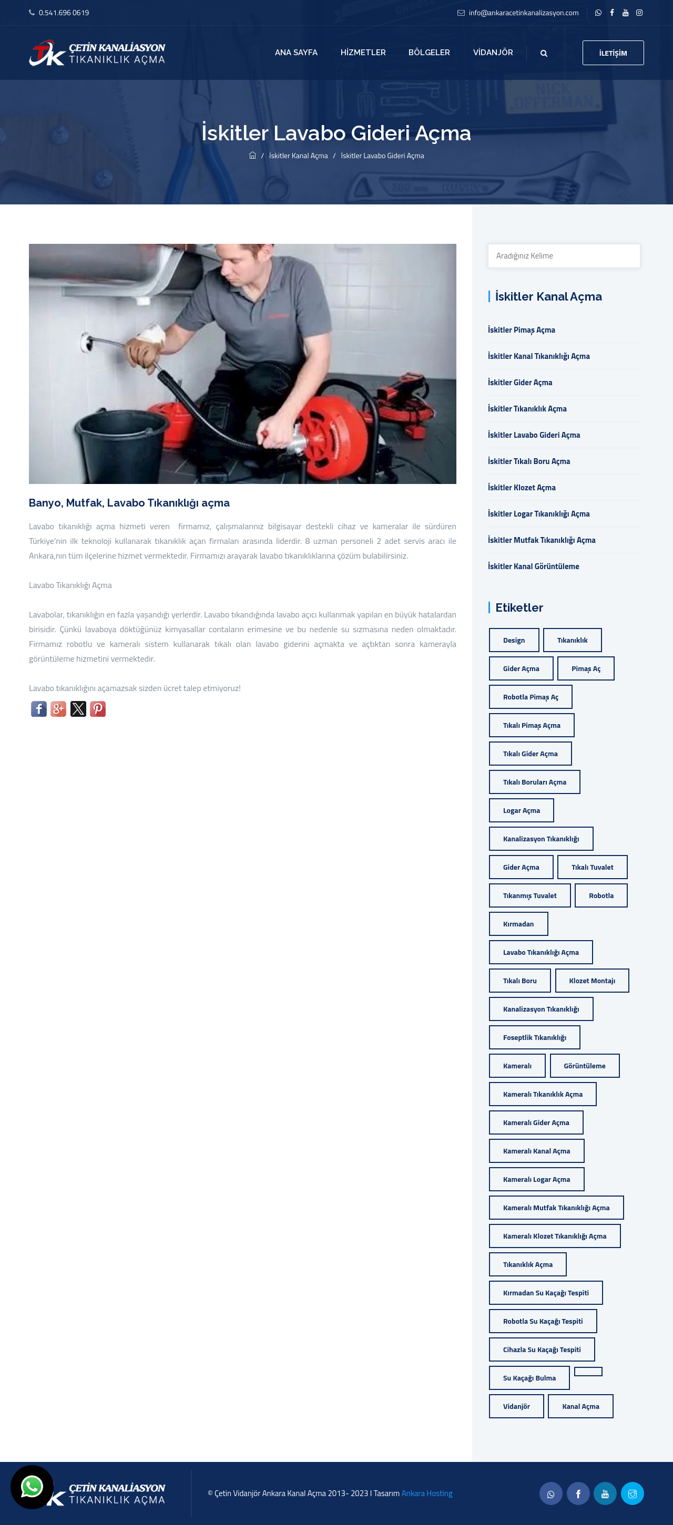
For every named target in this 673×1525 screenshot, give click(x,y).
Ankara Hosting (427, 1493)
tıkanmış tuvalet (530, 895)
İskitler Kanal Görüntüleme (533, 566)
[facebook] (612, 12)
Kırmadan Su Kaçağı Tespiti (546, 1292)
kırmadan (518, 923)
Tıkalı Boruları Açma (534, 781)
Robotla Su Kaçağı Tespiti (543, 1320)
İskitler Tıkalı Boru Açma (529, 461)
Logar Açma (521, 810)
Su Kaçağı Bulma (529, 1377)
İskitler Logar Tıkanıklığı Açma (539, 514)
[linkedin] (598, 12)
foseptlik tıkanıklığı (534, 1037)
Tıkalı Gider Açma (530, 753)
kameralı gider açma (536, 1122)
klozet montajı (592, 980)
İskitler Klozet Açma (522, 487)
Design (514, 639)
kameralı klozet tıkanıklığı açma (555, 1235)
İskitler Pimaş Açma (521, 330)
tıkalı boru (520, 980)
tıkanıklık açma (528, 1264)
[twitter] (625, 12)
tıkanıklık (572, 639)
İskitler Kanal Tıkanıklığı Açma (539, 356)
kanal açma (580, 1405)
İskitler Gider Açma (520, 382)
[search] (544, 52)
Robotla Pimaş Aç (530, 696)
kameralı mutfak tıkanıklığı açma (556, 1207)
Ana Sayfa (296, 52)
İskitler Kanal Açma (299, 155)
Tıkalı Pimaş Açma (531, 724)
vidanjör (516, 1405)
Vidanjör (493, 52)
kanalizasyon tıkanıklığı (541, 838)
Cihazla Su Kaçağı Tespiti (542, 1349)
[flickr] (639, 12)
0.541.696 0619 (64, 12)
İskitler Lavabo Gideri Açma (382, 155)
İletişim (613, 52)
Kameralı (517, 1065)
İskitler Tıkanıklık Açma (527, 409)
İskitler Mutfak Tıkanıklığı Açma (542, 540)
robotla (601, 895)
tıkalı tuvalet (593, 866)
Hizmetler (363, 52)
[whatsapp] (551, 1493)
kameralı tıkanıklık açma (543, 1093)
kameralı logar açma (536, 1178)
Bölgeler (429, 52)
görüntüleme (585, 1065)
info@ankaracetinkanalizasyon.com (524, 12)
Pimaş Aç (586, 668)
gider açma (521, 668)
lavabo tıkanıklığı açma (541, 951)
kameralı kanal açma (536, 1150)
